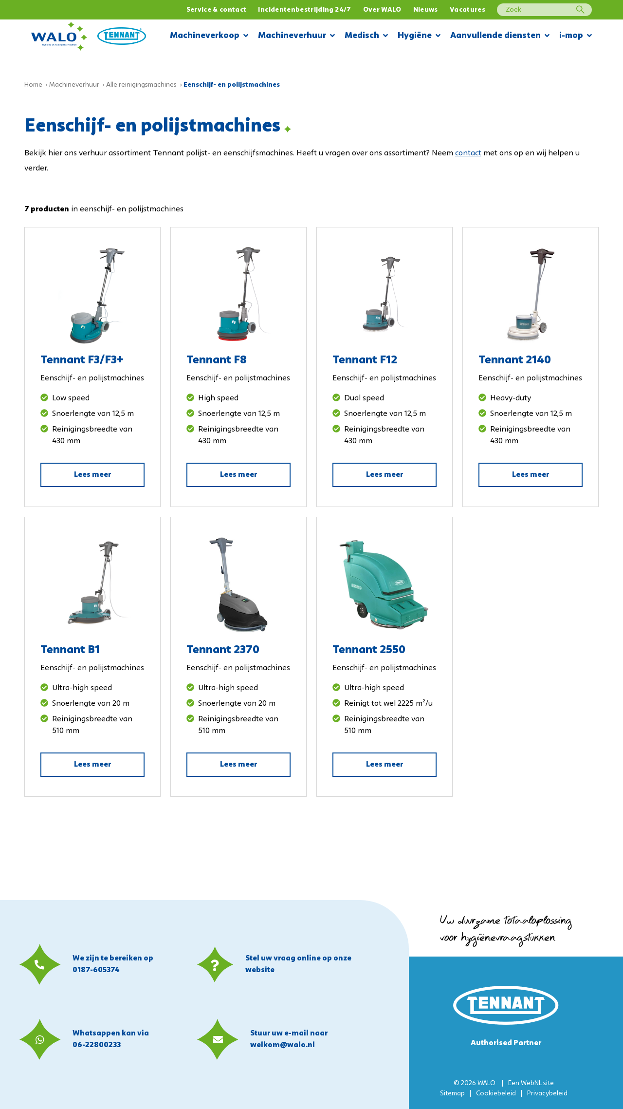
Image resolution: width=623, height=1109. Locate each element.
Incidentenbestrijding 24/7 (304, 10)
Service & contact (216, 10)
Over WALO (382, 10)
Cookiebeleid (496, 1093)
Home (33, 85)
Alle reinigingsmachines (141, 85)
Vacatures (467, 10)
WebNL (531, 1083)
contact (468, 153)
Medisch (366, 36)
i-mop (575, 36)
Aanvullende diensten (500, 36)
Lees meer (92, 475)
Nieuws (425, 10)
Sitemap (452, 1093)
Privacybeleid (547, 1093)
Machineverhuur (296, 36)
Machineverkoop (209, 36)
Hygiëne (419, 36)
